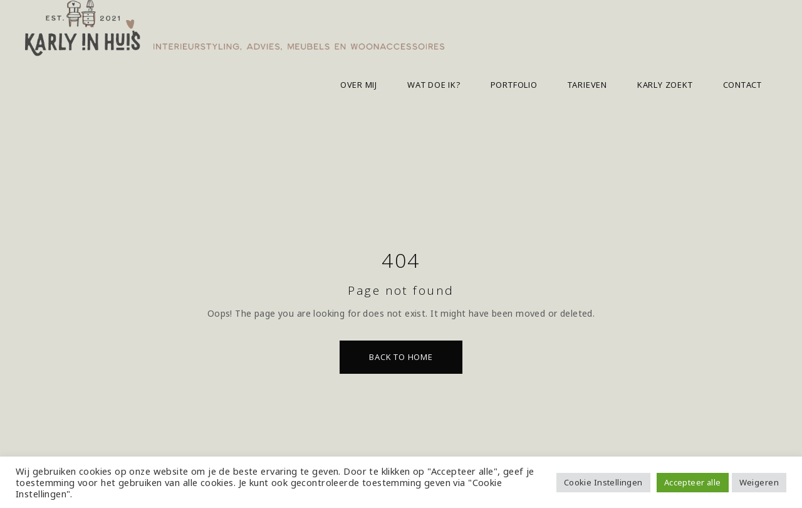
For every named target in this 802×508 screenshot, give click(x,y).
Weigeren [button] (759, 482)
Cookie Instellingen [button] (603, 482)
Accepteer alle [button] (692, 482)
